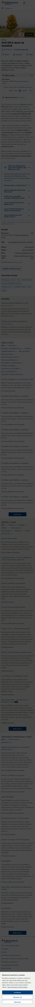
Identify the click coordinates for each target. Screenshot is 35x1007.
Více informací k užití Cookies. (17, 987)
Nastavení (17, 1002)
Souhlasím (17, 992)
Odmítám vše (17, 997)
